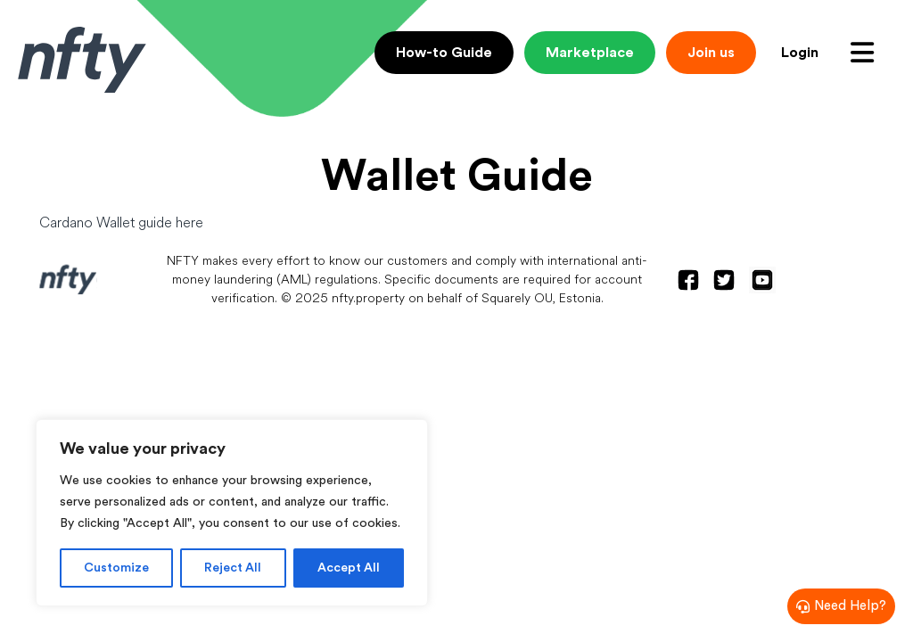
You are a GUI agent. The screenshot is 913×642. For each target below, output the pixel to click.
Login (799, 52)
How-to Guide (444, 52)
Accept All (348, 568)
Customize (116, 568)
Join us (711, 52)
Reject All (232, 568)
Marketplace (590, 52)
